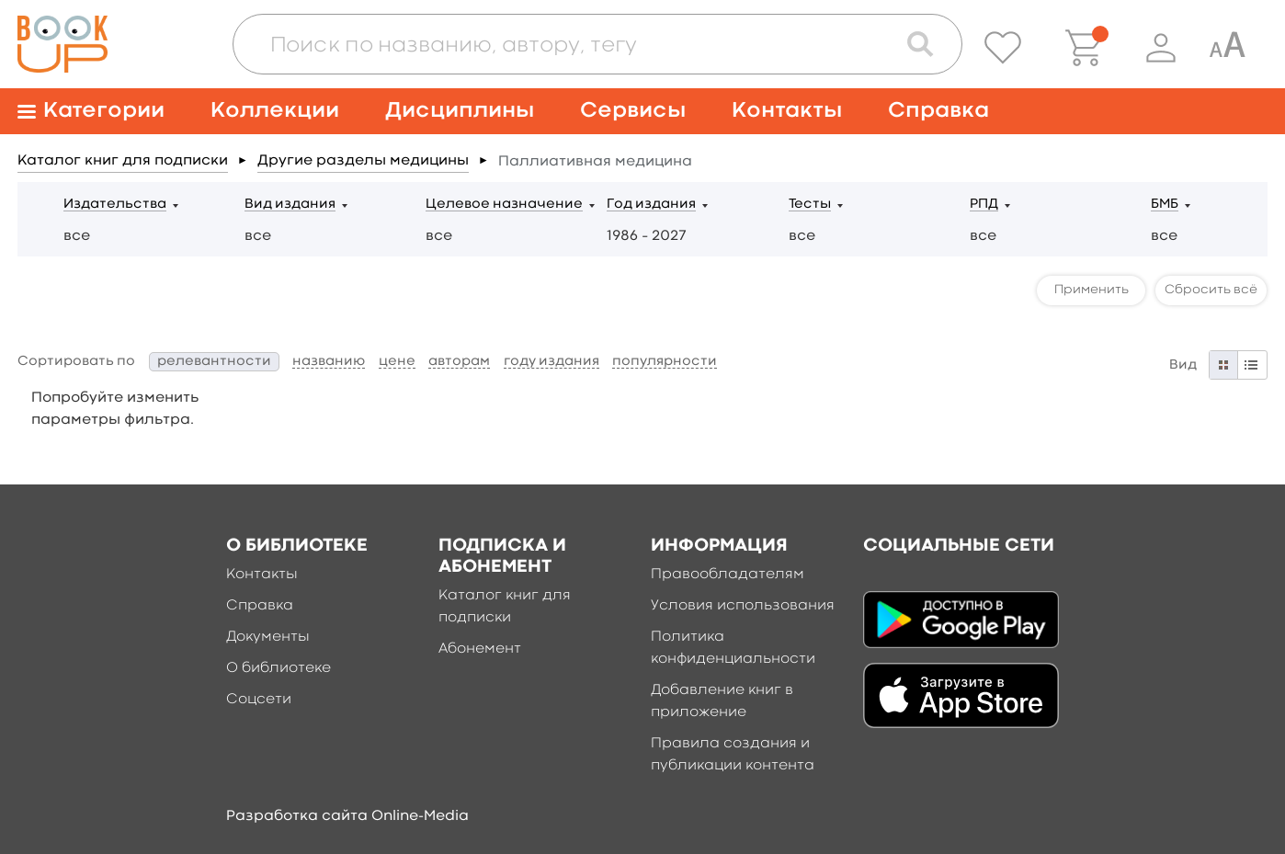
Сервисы (633, 110)
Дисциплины (459, 110)
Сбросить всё (1211, 289)
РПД (984, 205)
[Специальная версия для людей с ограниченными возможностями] (1227, 47)
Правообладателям (727, 574)
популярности (664, 362)
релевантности (214, 362)
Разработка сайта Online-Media (347, 816)
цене (397, 362)
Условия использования (743, 605)
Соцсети (258, 699)
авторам (459, 362)
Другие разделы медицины (363, 160)
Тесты (810, 205)
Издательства (114, 205)
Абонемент (479, 649)
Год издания (651, 205)
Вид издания (289, 205)
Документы (268, 637)
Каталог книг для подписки (122, 160)
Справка (938, 110)
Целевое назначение (504, 205)
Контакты (787, 110)
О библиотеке (278, 668)
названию (328, 362)
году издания (551, 362)
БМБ (1164, 205)
